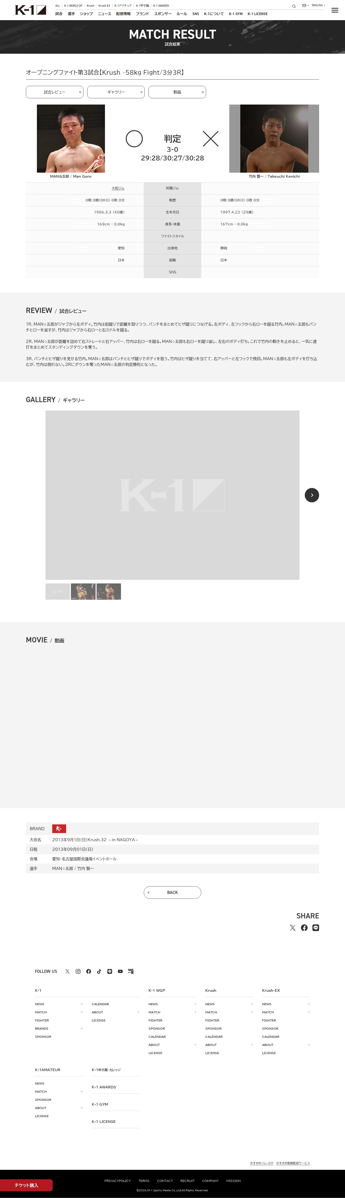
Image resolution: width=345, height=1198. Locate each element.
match (41, 1012)
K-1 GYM (236, 14)
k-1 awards (104, 1087)
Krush (90, 5)
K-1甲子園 (142, 5)
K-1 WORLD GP (73, 5)
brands (41, 1028)
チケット (26, 1185)
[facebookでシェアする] (304, 928)
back (172, 892)
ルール (182, 14)
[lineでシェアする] (316, 928)
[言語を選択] (318, 5)
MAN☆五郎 (62, 868)
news (39, 1004)
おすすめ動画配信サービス (293, 1163)
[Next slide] (312, 495)
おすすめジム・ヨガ (261, 1163)
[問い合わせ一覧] (305, 5)
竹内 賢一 (85, 868)
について (214, 14)
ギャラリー (116, 92)
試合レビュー (54, 92)
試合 (59, 14)
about (97, 1012)
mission (233, 1180)
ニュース (104, 14)
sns (195, 14)
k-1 (106, 1070)
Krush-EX (104, 5)
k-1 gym (100, 1104)
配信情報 (123, 14)
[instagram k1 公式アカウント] (78, 971)
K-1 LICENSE (258, 14)
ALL (57, 5)
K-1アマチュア (123, 5)
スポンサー (163, 14)
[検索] (295, 6)
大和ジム (118, 188)
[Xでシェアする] (293, 928)
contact (165, 1180)
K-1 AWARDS (161, 5)
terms (144, 1180)
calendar (100, 1004)
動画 (177, 92)
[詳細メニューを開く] (335, 10)
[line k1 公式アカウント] (109, 971)
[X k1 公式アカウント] (67, 971)
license (98, 1020)
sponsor (43, 1036)
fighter (42, 1020)
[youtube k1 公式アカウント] (120, 971)
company (210, 1180)
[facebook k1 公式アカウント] (88, 971)
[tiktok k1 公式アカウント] (99, 971)
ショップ (86, 14)
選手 (71, 14)
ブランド (142, 14)
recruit (187, 1180)
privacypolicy (117, 1180)
